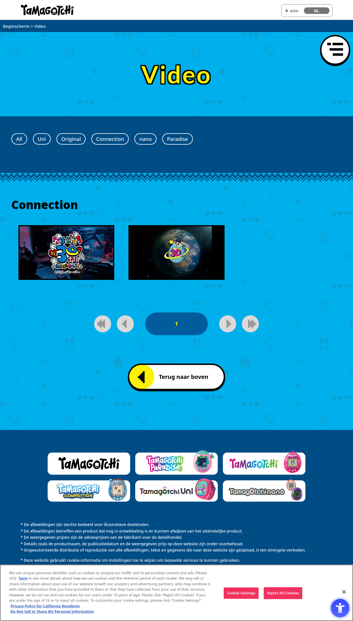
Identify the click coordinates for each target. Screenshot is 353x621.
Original (71, 139)
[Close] (344, 592)
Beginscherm (16, 26)
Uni (42, 139)
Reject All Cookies (283, 593)
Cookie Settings (241, 593)
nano (145, 139)
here (23, 578)
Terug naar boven (173, 377)
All (19, 139)
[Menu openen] (335, 50)
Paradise (177, 139)
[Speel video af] (66, 252)
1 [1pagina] (176, 324)
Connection (110, 139)
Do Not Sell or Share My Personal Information (52, 611)
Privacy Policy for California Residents (45, 606)
